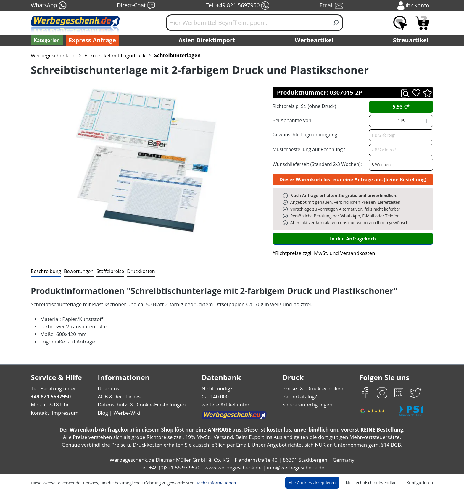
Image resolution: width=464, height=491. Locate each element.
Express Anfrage (90, 40)
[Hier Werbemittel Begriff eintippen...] (247, 22)
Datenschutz (112, 404)
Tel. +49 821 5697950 (237, 5)
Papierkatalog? (300, 396)
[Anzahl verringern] (375, 121)
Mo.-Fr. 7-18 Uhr (49, 404)
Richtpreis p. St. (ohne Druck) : (305, 106)
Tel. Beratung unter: (53, 388)
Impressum (63, 412)
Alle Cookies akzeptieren (318, 482)
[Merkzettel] (400, 23)
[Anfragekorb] (422, 23)
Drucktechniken (324, 388)
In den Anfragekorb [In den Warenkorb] (352, 238)
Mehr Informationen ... (210, 482)
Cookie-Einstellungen (159, 404)
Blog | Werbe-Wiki (118, 412)
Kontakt (39, 412)
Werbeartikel (315, 40)
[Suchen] (336, 22)
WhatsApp (48, 5)
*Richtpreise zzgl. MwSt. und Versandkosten (322, 253)
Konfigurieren (420, 482)
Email (332, 5)
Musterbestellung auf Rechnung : (307, 149)
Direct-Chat (136, 5)
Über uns (108, 388)
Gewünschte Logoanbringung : (305, 134)
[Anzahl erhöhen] (427, 121)
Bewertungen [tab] (77, 271)
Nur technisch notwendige (374, 482)
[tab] (45, 271)
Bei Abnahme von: (292, 120)
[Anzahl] (401, 121)
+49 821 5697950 (50, 396)
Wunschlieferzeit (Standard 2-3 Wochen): (316, 164)
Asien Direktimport (207, 40)
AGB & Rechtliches (119, 396)
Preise (290, 388)
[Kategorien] (46, 40)
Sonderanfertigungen (307, 404)
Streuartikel (412, 40)
